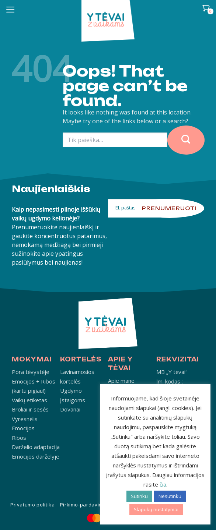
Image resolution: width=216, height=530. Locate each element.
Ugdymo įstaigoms (72, 395)
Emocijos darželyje (35, 456)
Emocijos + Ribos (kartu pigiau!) (33, 386)
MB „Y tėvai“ (171, 371)
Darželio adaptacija (36, 447)
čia (163, 484)
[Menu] (11, 9)
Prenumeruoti (169, 208)
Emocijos (23, 428)
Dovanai (70, 409)
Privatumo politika (32, 504)
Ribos (19, 437)
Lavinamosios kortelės (77, 376)
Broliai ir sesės (30, 409)
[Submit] (186, 140)
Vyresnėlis (25, 419)
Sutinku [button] (139, 496)
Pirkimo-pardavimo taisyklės (95, 504)
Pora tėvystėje (30, 371)
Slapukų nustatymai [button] (156, 509)
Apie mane (121, 380)
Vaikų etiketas (29, 400)
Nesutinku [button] (169, 496)
